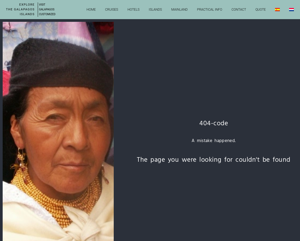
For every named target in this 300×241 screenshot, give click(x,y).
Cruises (111, 9)
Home (91, 9)
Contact (238, 9)
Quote (260, 9)
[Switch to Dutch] (291, 9)
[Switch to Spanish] (277, 9)
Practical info (209, 9)
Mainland (179, 9)
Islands (155, 9)
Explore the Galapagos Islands (20, 9)
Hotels (134, 9)
